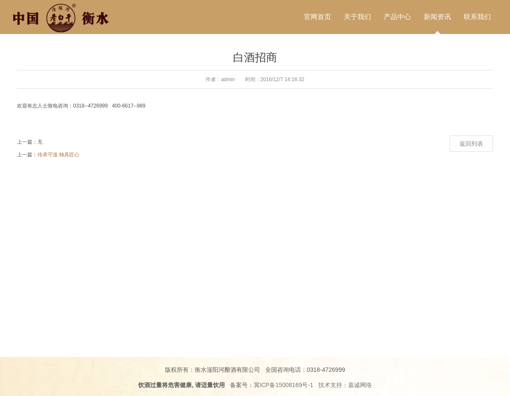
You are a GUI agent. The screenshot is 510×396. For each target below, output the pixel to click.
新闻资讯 (437, 16)
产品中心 (397, 16)
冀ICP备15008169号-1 (283, 385)
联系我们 (477, 16)
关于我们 (357, 16)
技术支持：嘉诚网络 (345, 385)
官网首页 (317, 16)
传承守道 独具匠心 (58, 155)
